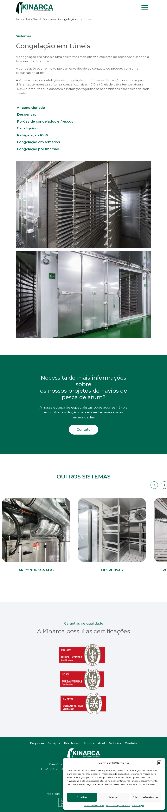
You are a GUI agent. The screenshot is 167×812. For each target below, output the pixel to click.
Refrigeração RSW (32, 135)
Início (20, 19)
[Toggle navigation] (144, 8)
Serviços (54, 743)
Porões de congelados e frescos (45, 121)
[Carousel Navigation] (154, 485)
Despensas (26, 114)
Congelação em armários (38, 142)
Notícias (115, 743)
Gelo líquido (27, 128)
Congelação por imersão (38, 149)
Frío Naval (33, 19)
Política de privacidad (118, 805)
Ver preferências (146, 797)
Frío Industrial (94, 743)
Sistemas (49, 19)
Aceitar (82, 797)
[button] (159, 763)
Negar (114, 797)
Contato (84, 429)
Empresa (37, 743)
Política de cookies (94, 805)
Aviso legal (138, 805)
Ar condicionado (31, 108)
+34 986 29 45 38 (55, 769)
